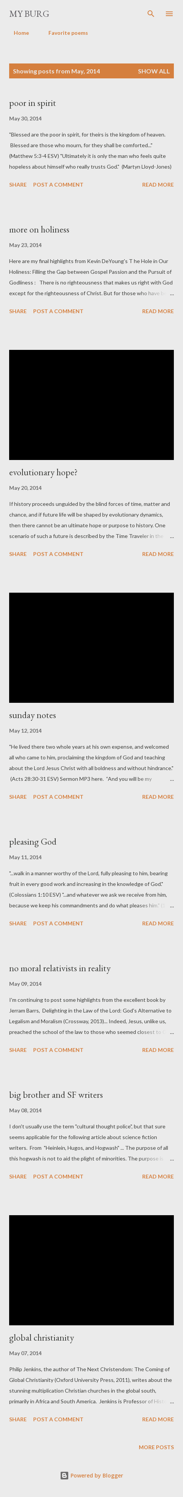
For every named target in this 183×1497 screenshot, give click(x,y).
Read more (158, 184)
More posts (156, 1447)
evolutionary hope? (43, 472)
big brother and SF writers (56, 1094)
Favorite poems (63, 32)
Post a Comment (58, 184)
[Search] (151, 13)
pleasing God (32, 841)
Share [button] (18, 184)
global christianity (41, 1337)
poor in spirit (32, 103)
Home (16, 32)
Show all (154, 71)
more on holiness (39, 229)
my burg (29, 14)
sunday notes (32, 715)
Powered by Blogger (91, 1475)
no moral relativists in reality (60, 968)
